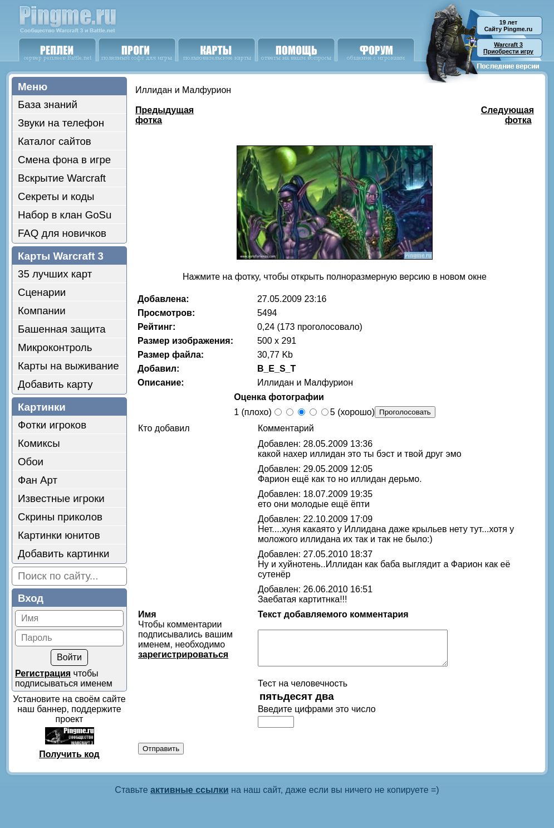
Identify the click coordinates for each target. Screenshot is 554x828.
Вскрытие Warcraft (62, 178)
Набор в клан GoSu (64, 215)
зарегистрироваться (183, 654)
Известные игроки (61, 498)
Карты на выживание (68, 366)
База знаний (47, 104)
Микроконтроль (55, 347)
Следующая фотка (507, 115)
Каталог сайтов (54, 141)
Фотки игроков (52, 425)
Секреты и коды (56, 196)
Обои (30, 461)
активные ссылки (189, 792)
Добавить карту (55, 384)
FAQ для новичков (62, 233)
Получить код (69, 754)
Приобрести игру (508, 48)
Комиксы (39, 443)
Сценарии (42, 292)
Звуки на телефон (61, 123)
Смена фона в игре (64, 159)
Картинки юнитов (59, 535)
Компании (42, 310)
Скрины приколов (60, 517)
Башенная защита (62, 329)
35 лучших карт (55, 274)
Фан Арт (37, 480)
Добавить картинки (63, 553)
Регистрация (43, 673)
